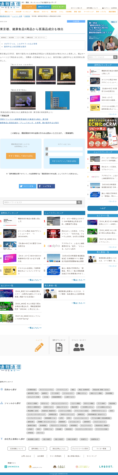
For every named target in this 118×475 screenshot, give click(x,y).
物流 (73, 389)
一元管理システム (87, 407)
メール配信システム (104, 407)
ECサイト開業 (32, 403)
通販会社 (36, 11)
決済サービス (48, 407)
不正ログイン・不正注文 (58, 425)
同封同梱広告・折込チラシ (96, 414)
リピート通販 (20, 37)
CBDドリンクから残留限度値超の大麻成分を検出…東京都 (24, 119)
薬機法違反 (30, 37)
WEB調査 (74, 425)
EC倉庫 (59, 429)
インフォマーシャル (34, 418)
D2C (38, 429)
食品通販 (11, 37)
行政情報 (68, 11)
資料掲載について (92, 8)
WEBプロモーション (98, 411)
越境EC (44, 393)
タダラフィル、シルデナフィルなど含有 (20, 44)
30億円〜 (84, 439)
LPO (61, 418)
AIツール (40, 433)
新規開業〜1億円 (33, 439)
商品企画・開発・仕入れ (101, 389)
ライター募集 (101, 448)
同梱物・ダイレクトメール (46, 422)
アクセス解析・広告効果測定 (101, 418)
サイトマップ (92, 456)
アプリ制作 (101, 403)
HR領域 (30, 433)
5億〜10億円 (59, 439)
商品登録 (112, 403)
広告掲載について (16, 448)
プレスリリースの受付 (80, 448)
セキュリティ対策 (33, 397)
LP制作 (30, 429)
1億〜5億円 (46, 439)
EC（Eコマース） (40, 37)
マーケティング (89, 11)
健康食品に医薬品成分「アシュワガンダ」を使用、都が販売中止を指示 (29, 123)
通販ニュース (9, 11)
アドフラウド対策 (101, 429)
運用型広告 (52, 414)
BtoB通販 (109, 393)
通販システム (82, 393)
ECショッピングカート (59, 403)
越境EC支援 (32, 425)
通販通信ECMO (5, 16)
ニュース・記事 (17, 16)
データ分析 (55, 393)
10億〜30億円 (72, 439)
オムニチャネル (86, 425)
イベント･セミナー (59, 7)
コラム (61, 11)
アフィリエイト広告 (81, 411)
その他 (46, 397)
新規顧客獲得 (56, 397)
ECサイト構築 (88, 403)
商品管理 (74, 407)
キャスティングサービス (84, 429)
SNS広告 (69, 429)
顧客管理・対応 (33, 393)
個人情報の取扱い (74, 456)
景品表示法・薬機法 (102, 425)
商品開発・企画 (33, 411)
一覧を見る (112, 114)
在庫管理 (87, 422)
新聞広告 (81, 414)
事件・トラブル (101, 11)
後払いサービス (62, 407)
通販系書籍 (112, 11)
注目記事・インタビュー (23, 11)
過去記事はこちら (59, 448)
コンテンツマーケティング (36, 414)
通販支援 (53, 11)
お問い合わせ (26, 456)
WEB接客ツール (50, 418)
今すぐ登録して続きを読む (21, 156)
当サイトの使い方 (76, 8)
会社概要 (40, 456)
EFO (68, 418)
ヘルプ (103, 208)
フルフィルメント (99, 422)
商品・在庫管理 (84, 389)
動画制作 (62, 422)
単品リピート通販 (96, 393)
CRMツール (48, 429)
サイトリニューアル (46, 389)
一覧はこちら (33, 280)
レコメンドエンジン (81, 418)
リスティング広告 (65, 411)
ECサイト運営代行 (34, 407)
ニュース (29, 7)
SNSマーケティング (67, 414)
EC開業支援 (32, 389)
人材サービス (69, 397)
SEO (111, 411)
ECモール (45, 11)
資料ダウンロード (43, 7)
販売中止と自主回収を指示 (15, 47)
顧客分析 (31, 422)
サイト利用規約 (55, 456)
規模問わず (94, 439)
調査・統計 (77, 11)
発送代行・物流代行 (48, 411)
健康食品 (3, 37)
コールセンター (68, 393)
